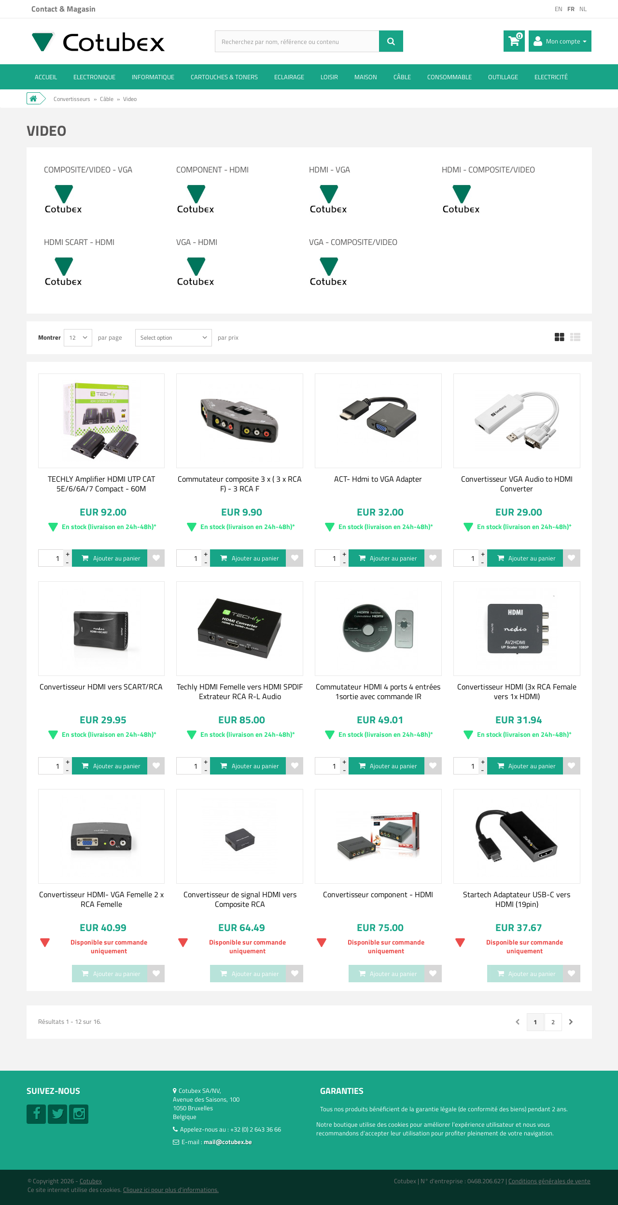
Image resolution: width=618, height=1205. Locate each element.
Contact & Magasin (63, 8)
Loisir (329, 77)
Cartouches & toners (224, 77)
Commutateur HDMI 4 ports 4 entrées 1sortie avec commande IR (378, 691)
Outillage (503, 77)
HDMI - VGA (329, 169)
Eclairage (289, 77)
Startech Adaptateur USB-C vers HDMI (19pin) (516, 899)
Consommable (449, 77)
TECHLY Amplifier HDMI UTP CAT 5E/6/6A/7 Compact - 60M (101, 483)
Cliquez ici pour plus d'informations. (171, 1189)
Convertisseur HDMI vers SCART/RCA (101, 686)
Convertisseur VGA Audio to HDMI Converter (517, 483)
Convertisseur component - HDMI (378, 894)
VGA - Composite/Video (353, 242)
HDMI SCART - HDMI (79, 242)
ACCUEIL (46, 77)
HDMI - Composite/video (488, 169)
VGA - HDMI (196, 242)
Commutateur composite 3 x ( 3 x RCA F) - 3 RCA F (240, 483)
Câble (402, 77)
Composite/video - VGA (88, 169)
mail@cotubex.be (228, 1142)
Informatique (153, 77)
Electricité (551, 77)
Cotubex (91, 1181)
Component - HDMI (212, 169)
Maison (365, 77)
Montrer (49, 337)
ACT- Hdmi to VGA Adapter (378, 479)
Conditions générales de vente (549, 1181)
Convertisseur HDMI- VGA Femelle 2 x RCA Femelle (101, 899)
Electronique (94, 77)
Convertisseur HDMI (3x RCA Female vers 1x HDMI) (516, 691)
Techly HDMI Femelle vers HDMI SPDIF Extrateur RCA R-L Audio (240, 691)
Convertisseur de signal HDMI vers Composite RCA (239, 899)
